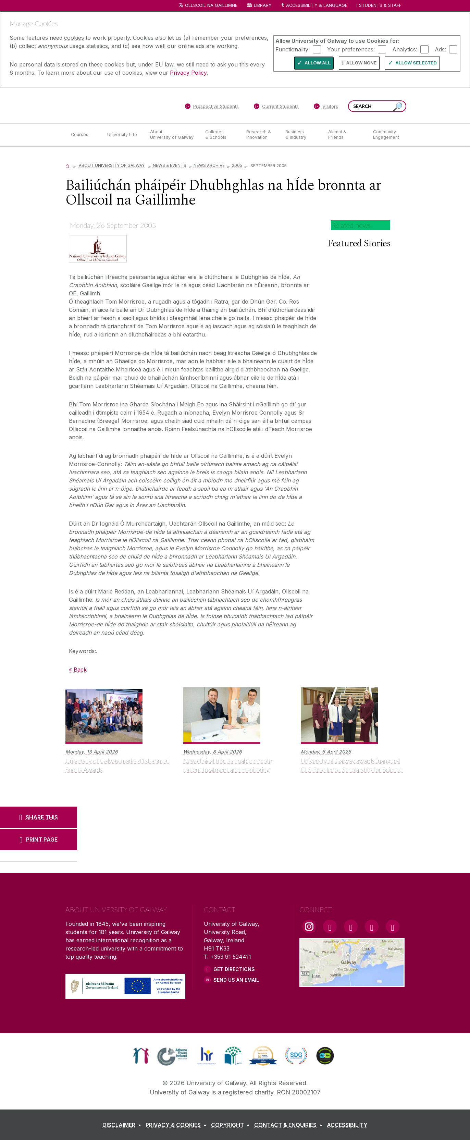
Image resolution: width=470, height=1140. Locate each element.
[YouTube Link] (351, 926)
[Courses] (83, 135)
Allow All (318, 62)
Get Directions (234, 969)
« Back (78, 669)
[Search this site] (398, 107)
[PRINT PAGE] (38, 839)
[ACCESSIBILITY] (347, 1125)
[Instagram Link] (309, 926)
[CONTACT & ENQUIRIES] (289, 1125)
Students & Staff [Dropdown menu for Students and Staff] (380, 5)
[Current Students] (276, 107)
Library (263, 5)
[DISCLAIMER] (123, 1125)
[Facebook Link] (330, 926)
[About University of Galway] (172, 135)
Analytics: (404, 49)
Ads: (440, 49)
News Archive (209, 165)
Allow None (361, 62)
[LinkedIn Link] (372, 926)
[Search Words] (377, 106)
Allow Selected (416, 62)
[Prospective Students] (211, 107)
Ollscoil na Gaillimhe (211, 5)
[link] (141, 1055)
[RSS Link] (392, 926)
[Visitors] (326, 107)
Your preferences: (351, 49)
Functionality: (292, 49)
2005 (237, 165)
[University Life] (123, 135)
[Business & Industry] (301, 135)
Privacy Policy (188, 72)
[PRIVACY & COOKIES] (177, 1125)
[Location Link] (352, 982)
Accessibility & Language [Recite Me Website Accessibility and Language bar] (314, 6)
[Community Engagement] (386, 135)
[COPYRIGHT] (231, 1125)
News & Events (169, 165)
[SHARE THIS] (38, 817)
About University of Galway (112, 165)
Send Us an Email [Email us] (236, 980)
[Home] (67, 165)
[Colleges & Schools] (220, 135)
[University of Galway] (115, 105)
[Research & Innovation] (260, 135)
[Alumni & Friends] (345, 135)
